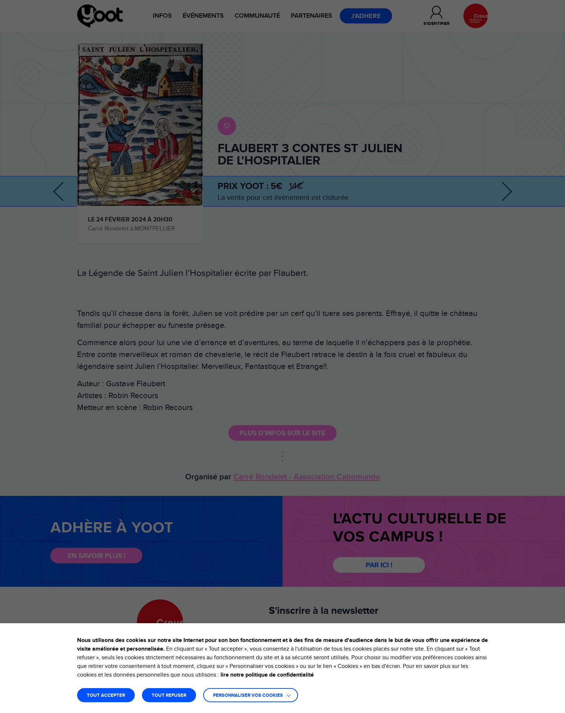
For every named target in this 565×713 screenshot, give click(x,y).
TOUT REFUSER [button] (169, 695)
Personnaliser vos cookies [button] (248, 695)
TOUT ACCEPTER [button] (106, 695)
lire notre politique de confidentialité (267, 675)
